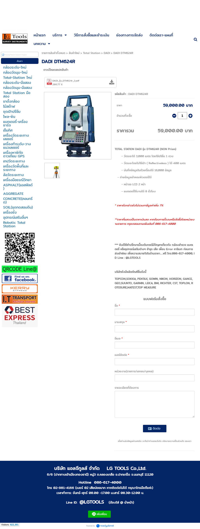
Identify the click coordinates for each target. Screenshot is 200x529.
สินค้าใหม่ (74, 53)
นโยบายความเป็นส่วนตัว (173, 441)
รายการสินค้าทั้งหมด (53, 53)
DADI (107, 53)
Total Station (91, 53)
